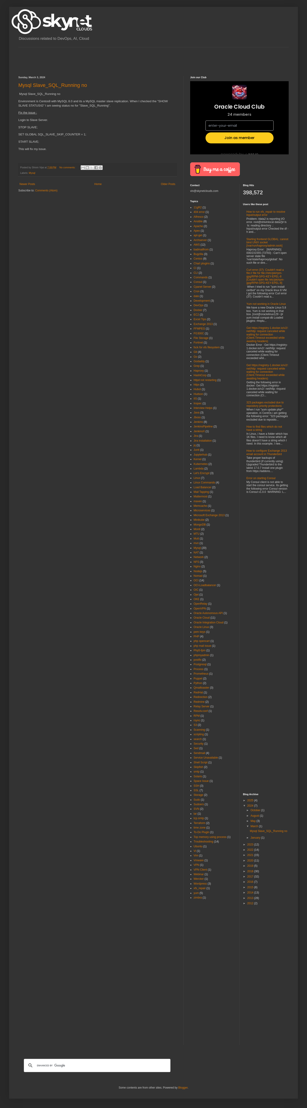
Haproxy (199, 370)
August (255, 815)
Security (198, 743)
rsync (197, 720)
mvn (196, 543)
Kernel (198, 459)
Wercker (199, 878)
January (255, 837)
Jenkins (198, 422)
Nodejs (198, 571)
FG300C (199, 333)
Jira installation (203, 440)
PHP (196, 636)
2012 (250, 903)
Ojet (196, 594)
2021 (250, 855)
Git (195, 352)
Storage (198, 795)
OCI (196, 580)
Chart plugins (202, 263)
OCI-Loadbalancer (205, 585)
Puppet (198, 678)
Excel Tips (200, 319)
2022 (250, 849)
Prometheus (201, 673)
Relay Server (201, 706)
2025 (250, 800)
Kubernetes (201, 464)
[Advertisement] (101, 57)
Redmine (199, 701)
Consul (198, 282)
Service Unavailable (206, 757)
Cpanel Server (202, 286)
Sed (196, 748)
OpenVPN (200, 608)
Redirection (201, 697)
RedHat (198, 692)
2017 (250, 876)
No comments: (67, 167)
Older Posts (168, 184)
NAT (196, 552)
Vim (196, 855)
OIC (196, 589)
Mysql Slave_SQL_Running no (52, 85)
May (253, 821)
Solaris (198, 776)
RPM (197, 715)
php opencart (202, 641)
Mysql (32, 173)
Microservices (202, 510)
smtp (197, 771)
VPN (196, 865)
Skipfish (198, 767)
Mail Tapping (201, 492)
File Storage (201, 338)
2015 (250, 887)
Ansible (198, 221)
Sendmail (199, 753)
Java (196, 412)
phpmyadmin (201, 655)
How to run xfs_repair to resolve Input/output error (266, 213)
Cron (197, 291)
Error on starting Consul (261, 478)
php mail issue (202, 645)
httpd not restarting (205, 380)
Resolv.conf (201, 711)
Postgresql (200, 664)
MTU (197, 533)
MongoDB (200, 524)
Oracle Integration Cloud (208, 622)
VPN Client (200, 869)
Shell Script (201, 762)
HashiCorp (200, 375)
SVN (196, 808)
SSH (196, 785)
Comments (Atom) (46, 190)
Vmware (199, 860)
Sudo (197, 799)
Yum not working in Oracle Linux (266, 304)
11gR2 (198, 207)
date (196, 296)
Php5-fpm (200, 650)
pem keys (199, 631)
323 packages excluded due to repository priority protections (265, 404)
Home (98, 184)
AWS (197, 244)
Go (195, 356)
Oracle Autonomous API (208, 613)
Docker (198, 310)
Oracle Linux (201, 627)
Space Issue (201, 781)
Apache (198, 226)
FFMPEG (199, 328)
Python (198, 683)
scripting (199, 734)
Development (202, 300)
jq (195, 445)
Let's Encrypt (201, 473)
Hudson (198, 394)
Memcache (200, 505)
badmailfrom (201, 249)
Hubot (197, 389)
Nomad (198, 575)
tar (195, 813)
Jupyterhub (200, 454)
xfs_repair (200, 888)
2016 (250, 881)
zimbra (198, 897)
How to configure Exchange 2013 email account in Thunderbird (267, 452)
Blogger (183, 1087)
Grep (197, 366)
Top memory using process (210, 837)
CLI (196, 272)
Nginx (197, 566)
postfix (198, 659)
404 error (199, 212)
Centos (198, 258)
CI (195, 268)
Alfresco (198, 216)
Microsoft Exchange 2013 (209, 515)
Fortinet (198, 342)
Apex (197, 230)
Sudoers (199, 804)
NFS (196, 561)
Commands (201, 277)
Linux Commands (204, 482)
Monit (197, 529)
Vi (195, 851)
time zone (200, 827)
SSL (196, 790)
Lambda (198, 468)
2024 (250, 805)
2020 (250, 860)
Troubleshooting (203, 841)
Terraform (199, 823)
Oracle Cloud (202, 617)
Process (198, 669)
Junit (196, 449)
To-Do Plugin (201, 832)
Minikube (199, 519)
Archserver (200, 240)
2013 (250, 898)
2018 (250, 871)
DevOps (198, 305)
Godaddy (199, 361)
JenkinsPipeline (203, 426)
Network (199, 557)
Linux (197, 478)
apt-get (198, 235)
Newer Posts (27, 184)
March (254, 826)
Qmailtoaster (201, 687)
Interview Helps (203, 408)
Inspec (198, 403)
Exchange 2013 (203, 324)
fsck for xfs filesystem (207, 347)
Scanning (199, 729)
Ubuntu (198, 846)
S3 (195, 725)
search (198, 739)
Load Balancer (202, 487)
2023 (250, 844)
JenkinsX (199, 431)
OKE (196, 599)
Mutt (196, 538)
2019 (250, 865)
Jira (196, 435)
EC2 (196, 314)
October (255, 810)
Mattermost (200, 496)
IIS (195, 398)
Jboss (197, 417)
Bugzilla (198, 254)
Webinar (199, 874)
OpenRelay (200, 603)
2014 (250, 892)
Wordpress (200, 883)
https (197, 384)
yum (196, 893)
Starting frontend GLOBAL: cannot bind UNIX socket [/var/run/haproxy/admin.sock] (267, 242)
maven (198, 501)
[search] (96, 1065)
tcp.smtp (199, 818)
